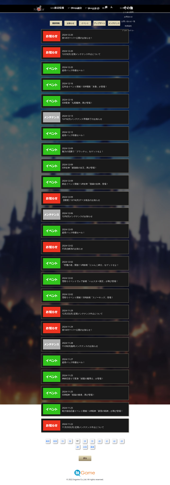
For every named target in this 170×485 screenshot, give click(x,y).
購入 (112, 8)
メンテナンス (114, 23)
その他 (130, 8)
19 (92, 441)
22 (114, 441)
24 (78, 447)
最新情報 (56, 23)
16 (70, 441)
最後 (92, 447)
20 (99, 441)
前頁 (55, 441)
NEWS (56, 8)
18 (85, 441)
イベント (85, 23)
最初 (48, 441)
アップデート (99, 23)
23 (122, 441)
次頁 (85, 447)
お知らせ (70, 23)
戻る (85, 458)
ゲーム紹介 (75, 8)
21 (107, 441)
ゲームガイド (93, 8)
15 (62, 441)
